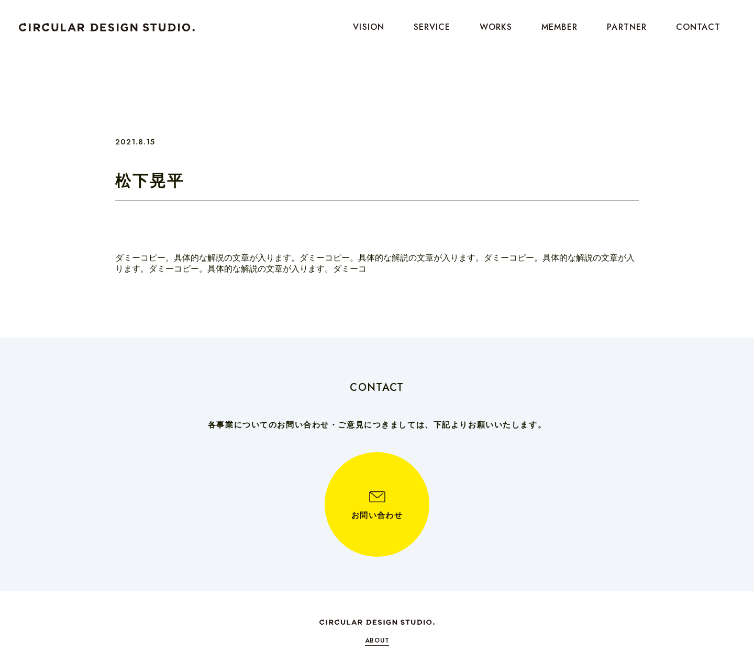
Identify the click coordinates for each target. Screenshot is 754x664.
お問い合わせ (377, 515)
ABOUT (377, 640)
